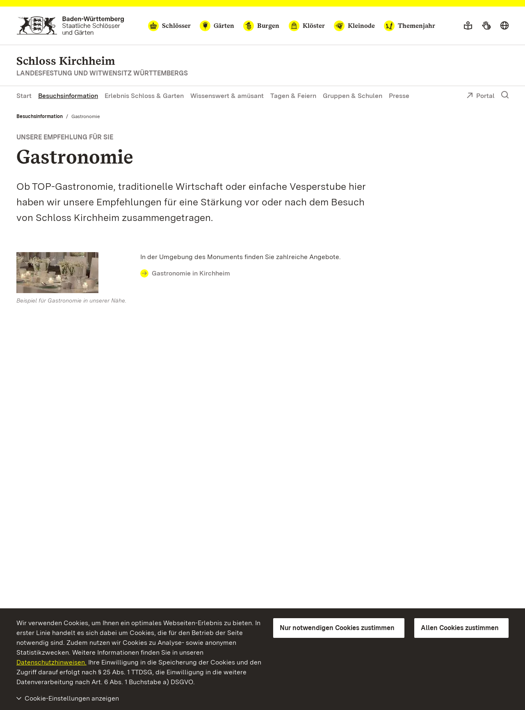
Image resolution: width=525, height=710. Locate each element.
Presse (399, 96)
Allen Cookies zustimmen (460, 628)
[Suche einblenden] (505, 95)
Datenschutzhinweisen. (51, 662)
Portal (480, 96)
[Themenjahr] (409, 25)
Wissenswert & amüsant (227, 96)
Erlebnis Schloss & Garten (144, 96)
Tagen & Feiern (293, 96)
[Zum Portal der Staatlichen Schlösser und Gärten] (70, 25)
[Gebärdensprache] (486, 26)
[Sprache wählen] (504, 26)
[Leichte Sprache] (468, 26)
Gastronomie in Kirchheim (191, 273)
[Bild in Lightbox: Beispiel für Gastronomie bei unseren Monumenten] (74, 272)
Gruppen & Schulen (352, 96)
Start (24, 96)
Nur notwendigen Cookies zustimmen (337, 628)
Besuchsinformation (68, 96)
